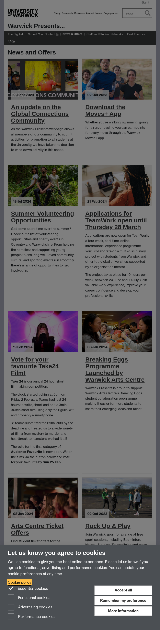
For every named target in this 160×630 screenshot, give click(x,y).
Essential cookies (28, 588)
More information (123, 611)
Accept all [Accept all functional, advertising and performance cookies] (123, 590)
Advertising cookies (30, 607)
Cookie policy (19, 582)
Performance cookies (32, 617)
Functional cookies (29, 598)
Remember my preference (123, 600)
